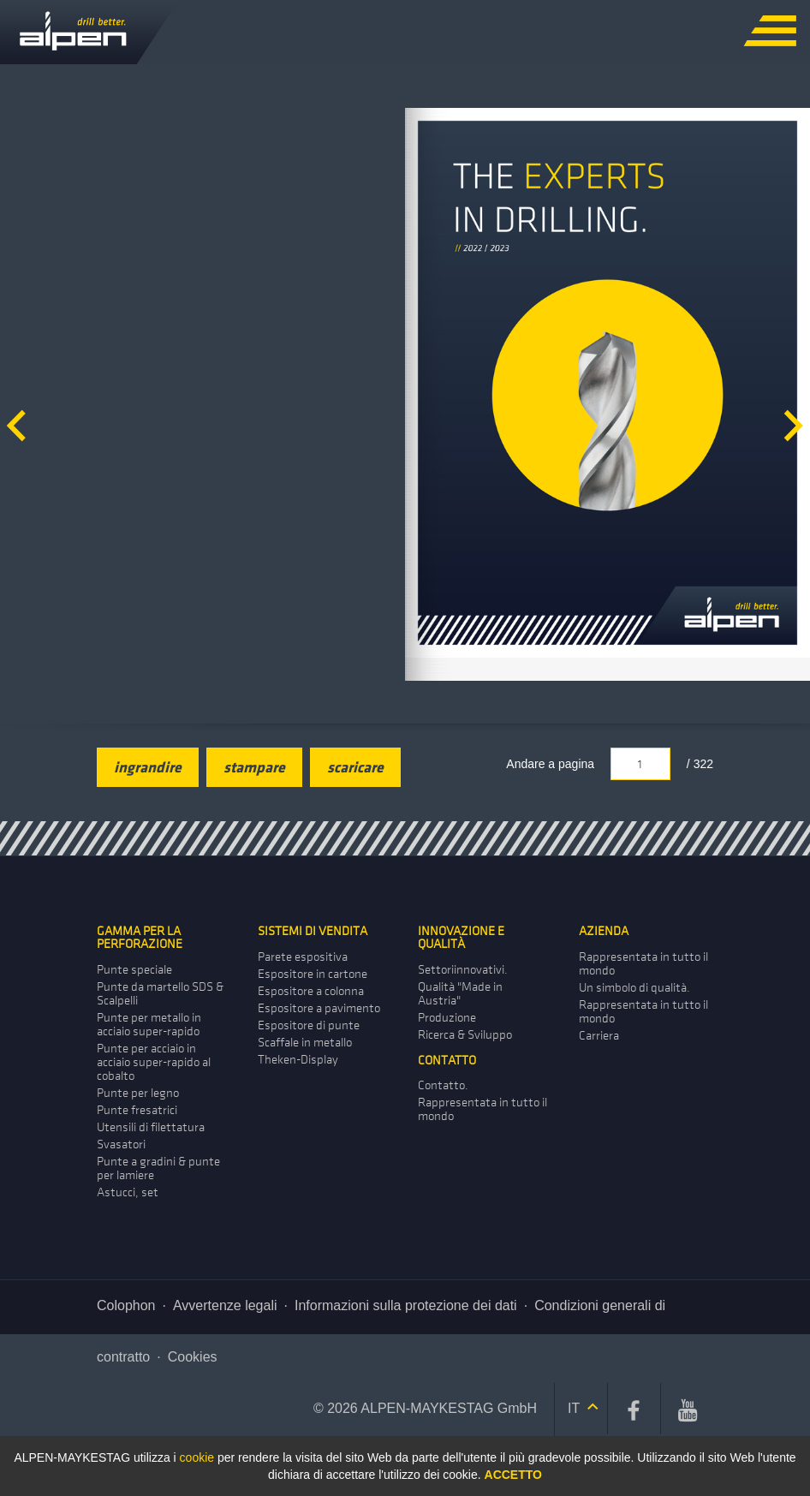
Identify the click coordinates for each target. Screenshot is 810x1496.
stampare (254, 767)
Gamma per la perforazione (139, 938)
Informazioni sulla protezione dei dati (406, 1305)
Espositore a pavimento (319, 1008)
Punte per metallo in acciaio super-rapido (149, 1025)
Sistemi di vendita (312, 931)
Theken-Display (298, 1060)
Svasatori (121, 1144)
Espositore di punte (309, 1025)
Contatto (447, 1060)
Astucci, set (127, 1192)
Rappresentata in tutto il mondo (643, 964)
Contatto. (443, 1085)
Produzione (447, 1018)
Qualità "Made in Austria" (460, 994)
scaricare (355, 767)
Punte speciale (134, 970)
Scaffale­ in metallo (305, 1042)
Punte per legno (138, 1093)
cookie (197, 1457)
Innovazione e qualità (461, 938)
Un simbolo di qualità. (634, 988)
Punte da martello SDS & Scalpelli (160, 994)
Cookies (192, 1357)
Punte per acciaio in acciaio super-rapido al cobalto (154, 1062)
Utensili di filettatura (151, 1127)
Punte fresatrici (137, 1110)
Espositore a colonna (311, 991)
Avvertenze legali (225, 1305)
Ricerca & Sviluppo (465, 1035)
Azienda (603, 931)
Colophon (126, 1305)
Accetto (513, 1474)
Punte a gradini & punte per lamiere (158, 1168)
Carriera (599, 1036)
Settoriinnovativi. (463, 970)
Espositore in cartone (312, 974)
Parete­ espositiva (303, 957)
